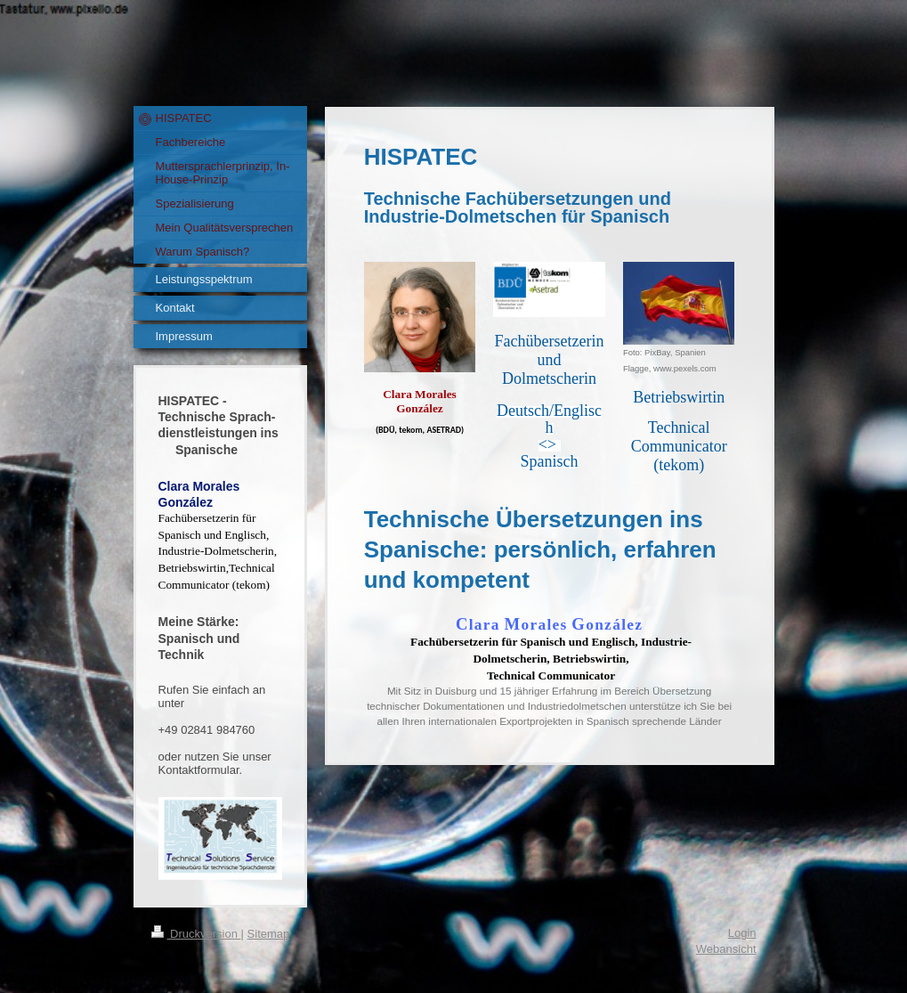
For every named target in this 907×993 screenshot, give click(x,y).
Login (742, 933)
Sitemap (268, 933)
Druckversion (196, 933)
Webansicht (726, 949)
